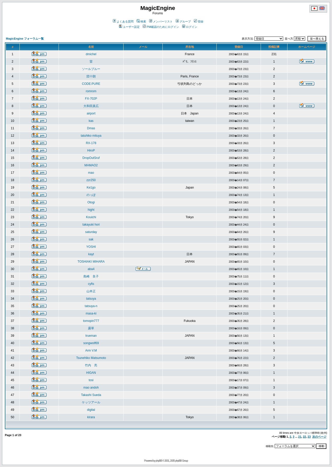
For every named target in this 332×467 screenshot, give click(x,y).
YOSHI (91, 247)
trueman (91, 335)
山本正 (91, 291)
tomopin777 (91, 321)
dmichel (91, 54)
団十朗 (91, 76)
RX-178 (91, 143)
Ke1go (91, 187)
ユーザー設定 (129, 26)
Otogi (91, 202)
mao (91, 172)
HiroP (91, 150)
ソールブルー (91, 69)
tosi (91, 380)
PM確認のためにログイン (161, 26)
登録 (198, 21)
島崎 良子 (91, 276)
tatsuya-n (91, 306)
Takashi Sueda (91, 395)
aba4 (91, 269)
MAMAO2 (91, 165)
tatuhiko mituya (91, 135)
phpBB (159, 460)
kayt (91, 254)
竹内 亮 (91, 365)
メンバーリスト (161, 21)
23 (309, 436)
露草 (91, 328)
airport (91, 113)
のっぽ (91, 195)
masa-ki (91, 313)
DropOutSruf (90, 158)
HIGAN (91, 373)
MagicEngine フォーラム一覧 (25, 38)
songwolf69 (91, 343)
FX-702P (91, 98)
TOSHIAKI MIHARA (91, 261)
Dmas (91, 128)
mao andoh (91, 387)
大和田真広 (91, 106)
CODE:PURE (91, 84)
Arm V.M (91, 350)
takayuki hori (90, 224)
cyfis (91, 284)
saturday (91, 232)
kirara (91, 417)
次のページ (319, 436)
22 (304, 436)
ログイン (189, 26)
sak (91, 239)
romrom (91, 91)
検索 (141, 21)
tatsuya (91, 298)
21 (299, 436)
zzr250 (91, 180)
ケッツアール (91, 402)
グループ (183, 21)
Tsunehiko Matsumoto (91, 358)
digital (91, 410)
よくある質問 (123, 21)
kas (91, 121)
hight (91, 210)
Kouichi (91, 217)
